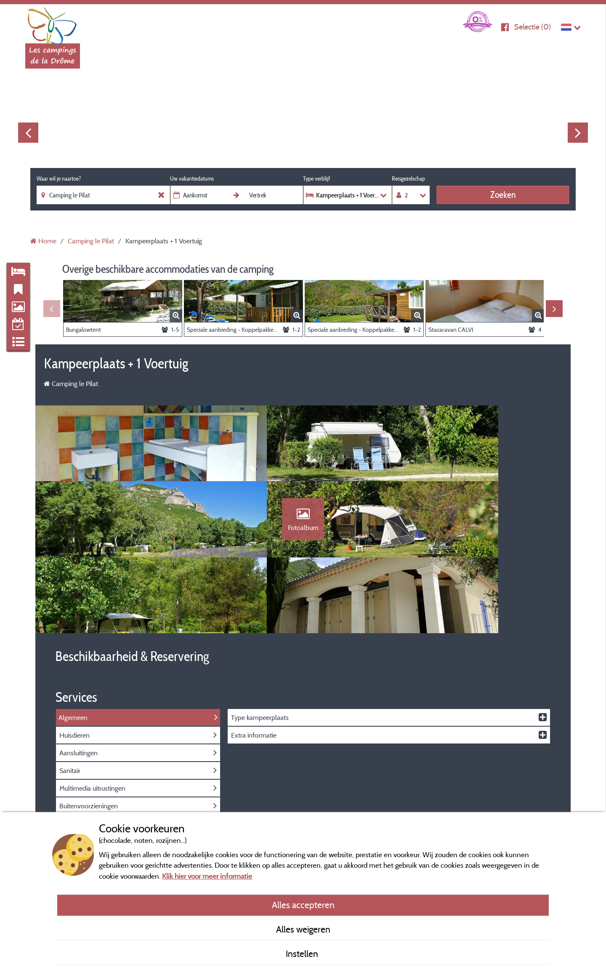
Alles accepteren (303, 904)
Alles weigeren (303, 929)
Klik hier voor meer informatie (207, 875)
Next (578, 133)
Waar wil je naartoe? (59, 178)
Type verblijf (316, 178)
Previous (28, 133)
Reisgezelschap (408, 178)
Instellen (303, 953)
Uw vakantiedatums (192, 178)
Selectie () (532, 27)
